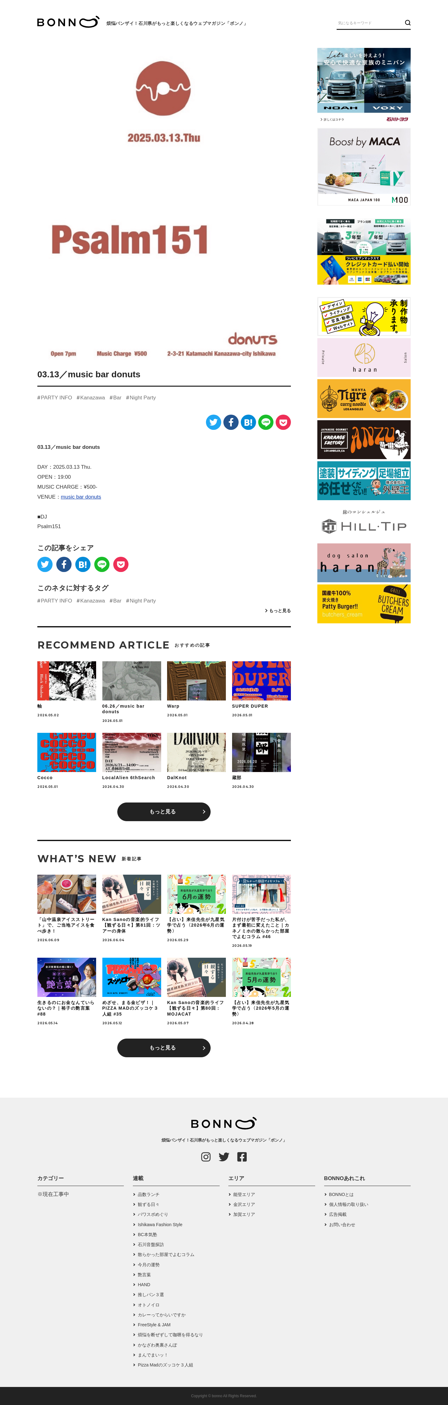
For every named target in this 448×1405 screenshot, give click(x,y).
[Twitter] (213, 422)
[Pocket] (283, 422)
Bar (117, 398)
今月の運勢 (149, 1264)
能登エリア (244, 1194)
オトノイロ (149, 1304)
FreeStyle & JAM (154, 1324)
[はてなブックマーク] (248, 422)
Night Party (143, 398)
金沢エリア (244, 1204)
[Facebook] (231, 422)
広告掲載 (338, 1214)
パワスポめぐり (153, 1214)
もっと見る (280, 610)
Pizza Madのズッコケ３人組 (165, 1364)
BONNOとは (341, 1194)
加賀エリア (244, 1214)
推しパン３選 (151, 1294)
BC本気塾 (147, 1234)
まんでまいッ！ (153, 1354)
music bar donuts (81, 497)
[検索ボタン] (407, 22)
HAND (144, 1284)
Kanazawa (92, 398)
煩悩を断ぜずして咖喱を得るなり (170, 1334)
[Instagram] (206, 1157)
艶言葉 (144, 1274)
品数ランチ (149, 1194)
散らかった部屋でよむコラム (166, 1254)
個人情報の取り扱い (348, 1204)
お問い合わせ (342, 1224)
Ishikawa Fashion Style (160, 1224)
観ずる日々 (149, 1204)
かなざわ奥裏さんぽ (157, 1344)
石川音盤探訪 (151, 1244)
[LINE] (265, 422)
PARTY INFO (56, 398)
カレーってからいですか (162, 1314)
